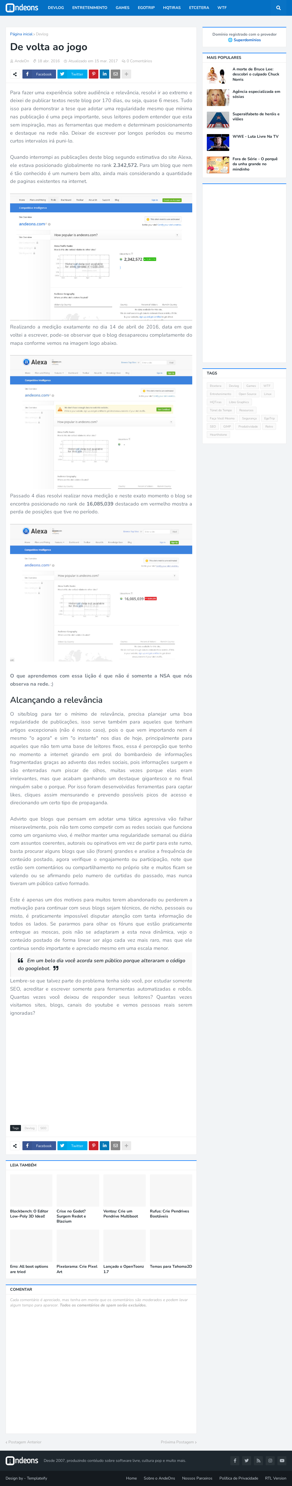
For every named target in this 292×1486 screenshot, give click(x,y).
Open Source (247, 394)
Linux (268, 394)
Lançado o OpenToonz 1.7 (123, 1269)
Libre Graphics (239, 402)
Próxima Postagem (177, 1442)
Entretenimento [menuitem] (89, 7)
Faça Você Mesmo (222, 418)
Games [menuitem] (122, 7)
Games (251, 386)
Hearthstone (218, 435)
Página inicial (21, 34)
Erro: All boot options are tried (29, 1269)
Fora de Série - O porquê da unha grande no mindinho (255, 164)
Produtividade (248, 426)
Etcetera (215, 386)
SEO (43, 1128)
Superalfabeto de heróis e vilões (256, 117)
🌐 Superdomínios (244, 40)
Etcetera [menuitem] (199, 7)
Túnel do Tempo (221, 410)
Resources (246, 410)
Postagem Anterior (24, 1442)
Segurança (249, 418)
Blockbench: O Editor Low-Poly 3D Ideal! (29, 1214)
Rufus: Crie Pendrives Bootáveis (169, 1214)
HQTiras (215, 402)
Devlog (42, 34)
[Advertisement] (101, 1071)
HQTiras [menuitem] (172, 7)
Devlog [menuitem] (56, 7)
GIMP (227, 426)
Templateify (37, 1478)
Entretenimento (220, 394)
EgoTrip (269, 418)
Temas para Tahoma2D (171, 1266)
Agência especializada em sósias (256, 94)
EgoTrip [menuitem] (146, 7)
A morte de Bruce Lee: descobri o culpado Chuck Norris (256, 74)
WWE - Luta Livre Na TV (256, 136)
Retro (269, 426)
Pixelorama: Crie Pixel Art (77, 1269)
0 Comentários (139, 61)
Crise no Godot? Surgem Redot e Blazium (71, 1216)
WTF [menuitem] (222, 7)
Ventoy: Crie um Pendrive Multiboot (120, 1214)
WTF (266, 386)
